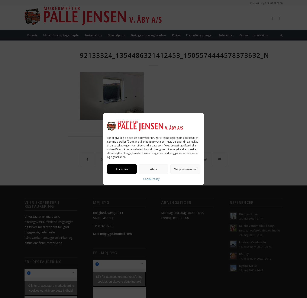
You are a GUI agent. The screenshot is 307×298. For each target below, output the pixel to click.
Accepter (122, 169)
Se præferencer (185, 169)
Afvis (153, 169)
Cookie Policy (151, 179)
